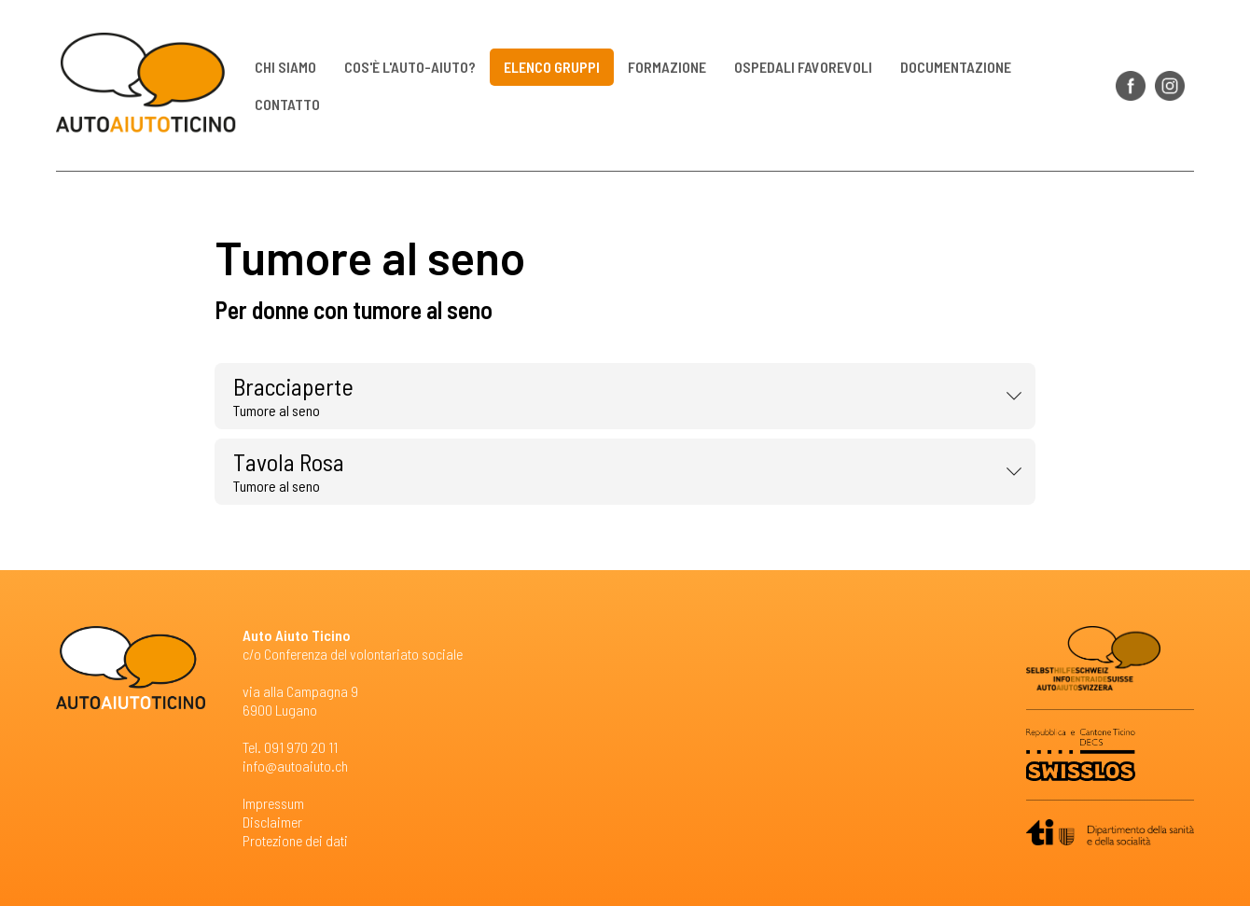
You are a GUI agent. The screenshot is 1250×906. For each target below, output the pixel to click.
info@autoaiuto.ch (295, 765)
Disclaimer (272, 821)
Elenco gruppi (553, 67)
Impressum (273, 803)
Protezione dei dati (295, 840)
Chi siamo (286, 67)
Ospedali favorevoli (804, 67)
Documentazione (956, 67)
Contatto (288, 104)
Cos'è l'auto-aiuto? (411, 67)
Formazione (668, 67)
